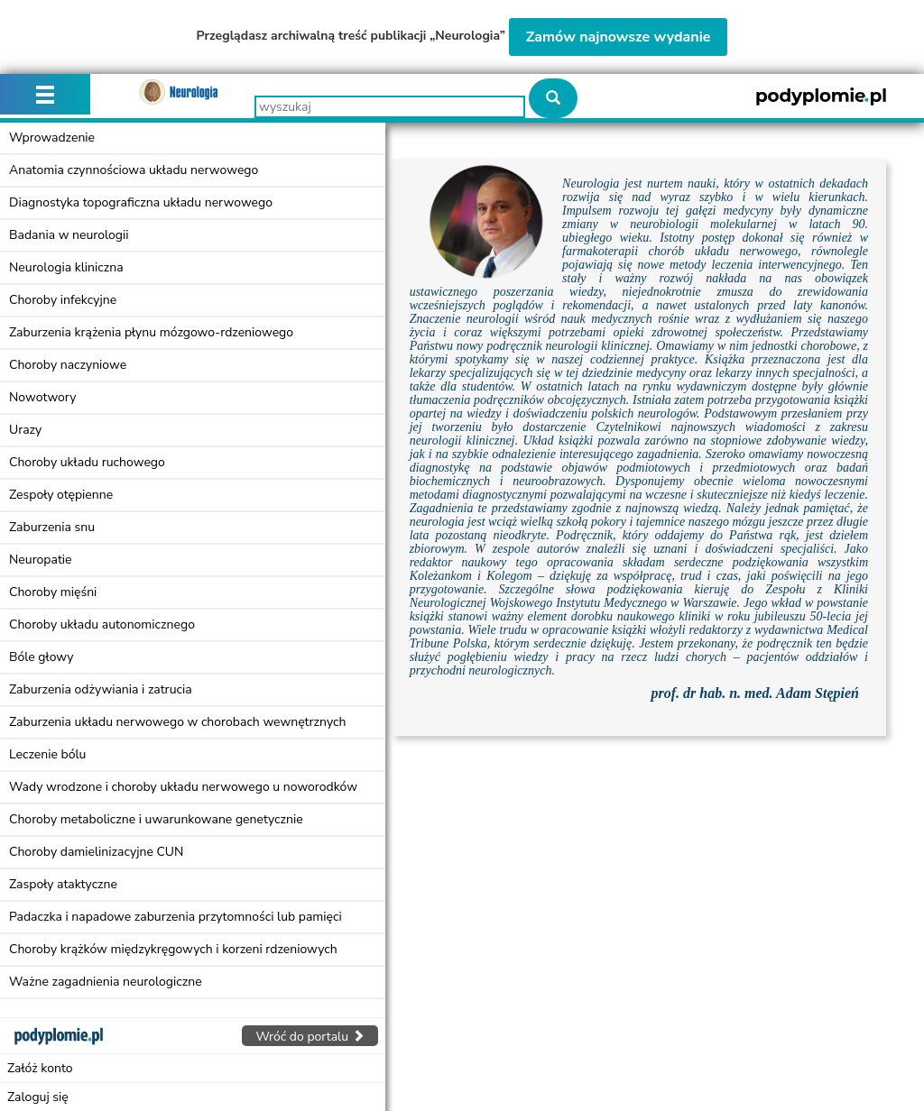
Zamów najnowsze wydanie (618, 37)
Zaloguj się (38, 1097)
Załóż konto (40, 1068)
